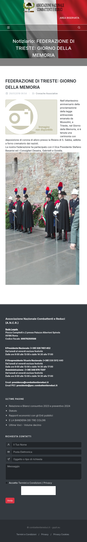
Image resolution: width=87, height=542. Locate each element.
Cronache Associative (47, 93)
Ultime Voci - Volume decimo (25, 425)
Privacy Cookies (61, 534)
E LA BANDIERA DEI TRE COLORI (27, 420)
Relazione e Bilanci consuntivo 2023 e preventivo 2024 (39, 405)
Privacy (48, 482)
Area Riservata (69, 17)
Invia (10, 500)
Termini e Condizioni (29, 482)
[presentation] (38, 490)
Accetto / (30, 482)
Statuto (13, 410)
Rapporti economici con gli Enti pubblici (31, 415)
